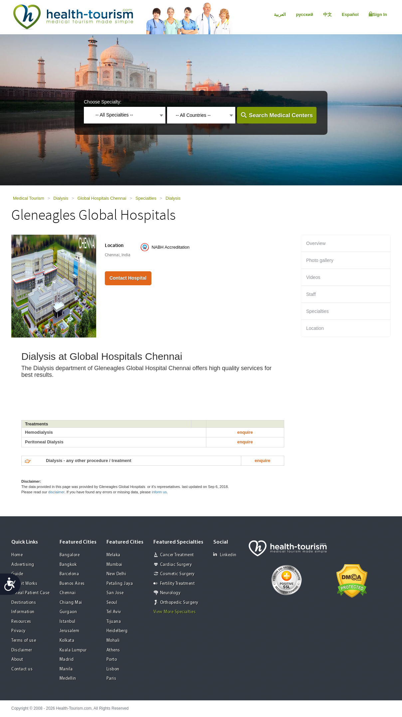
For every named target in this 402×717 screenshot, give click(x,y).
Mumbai (114, 565)
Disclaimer (21, 650)
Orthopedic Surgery (179, 602)
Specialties (145, 198)
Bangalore (70, 555)
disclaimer (56, 492)
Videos (313, 277)
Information (23, 612)
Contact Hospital (127, 278)
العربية (280, 14)
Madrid (67, 659)
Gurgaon (68, 612)
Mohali (113, 640)
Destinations (23, 602)
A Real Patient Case (30, 593)
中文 (327, 14)
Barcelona (69, 574)
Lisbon (112, 669)
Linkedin (225, 554)
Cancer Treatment (177, 555)
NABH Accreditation (170, 247)
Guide (17, 574)
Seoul (111, 602)
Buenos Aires (72, 584)
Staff (311, 294)
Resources (21, 621)
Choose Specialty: (102, 102)
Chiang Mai (71, 602)
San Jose (115, 593)
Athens (113, 650)
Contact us (22, 669)
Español (350, 14)
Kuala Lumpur (73, 650)
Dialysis (60, 198)
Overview (315, 243)
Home (17, 555)
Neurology (170, 593)
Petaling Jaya (119, 584)
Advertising (22, 565)
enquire (245, 432)
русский (304, 14)
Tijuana (113, 621)
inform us (159, 492)
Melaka (113, 555)
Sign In (378, 14)
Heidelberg (117, 631)
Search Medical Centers (281, 115)
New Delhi (116, 574)
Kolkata (67, 640)
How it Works (24, 584)
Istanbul (68, 621)
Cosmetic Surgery (177, 574)
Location (315, 328)
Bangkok (68, 565)
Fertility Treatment (177, 584)
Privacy (18, 631)
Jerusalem (70, 631)
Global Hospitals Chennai (102, 198)
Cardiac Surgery (176, 565)
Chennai (68, 593)
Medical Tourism (28, 198)
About (17, 659)
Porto (111, 659)
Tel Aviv (113, 612)
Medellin (68, 678)
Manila (66, 669)
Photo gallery (319, 260)
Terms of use (23, 640)
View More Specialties (174, 612)
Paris (111, 678)
